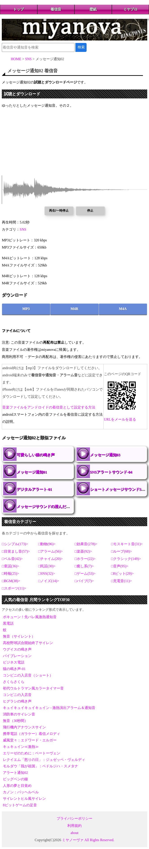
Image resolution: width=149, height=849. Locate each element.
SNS (23, 229)
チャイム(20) (50, 559)
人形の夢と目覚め (17, 785)
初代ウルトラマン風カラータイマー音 (33, 688)
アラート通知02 (15, 773)
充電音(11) (121, 581)
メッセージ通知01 (32, 472)
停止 (90, 210)
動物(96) (46, 544)
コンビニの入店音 (17, 695)
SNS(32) (46, 573)
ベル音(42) (12, 559)
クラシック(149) (126, 559)
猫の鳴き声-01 (14, 669)
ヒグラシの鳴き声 (17, 701)
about (74, 833)
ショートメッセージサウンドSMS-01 (83, 488)
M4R (75, 309)
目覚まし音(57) (16, 551)
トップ (18, 9)
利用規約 (74, 826)
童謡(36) (10, 566)
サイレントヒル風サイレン (24, 798)
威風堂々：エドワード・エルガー (30, 740)
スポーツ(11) (14, 588)
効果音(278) (86, 544)
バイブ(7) (84, 581)
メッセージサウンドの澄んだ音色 (45, 506)
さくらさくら (13, 682)
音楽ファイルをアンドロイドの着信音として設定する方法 (48, 407)
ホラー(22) (85, 559)
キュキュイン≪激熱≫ (21, 747)
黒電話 (8, 623)
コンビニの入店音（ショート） (28, 675)
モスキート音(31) (127, 544)
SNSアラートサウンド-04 (111, 472)
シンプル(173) (15, 544)
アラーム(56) (50, 551)
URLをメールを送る (120, 419)
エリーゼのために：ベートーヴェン (31, 753)
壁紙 (93, 9)
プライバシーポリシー (74, 818)
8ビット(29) (122, 573)
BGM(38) (11, 581)
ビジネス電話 (13, 662)
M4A (123, 309)
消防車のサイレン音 (19, 714)
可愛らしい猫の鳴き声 (36, 455)
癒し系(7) (84, 566)
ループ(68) (121, 551)
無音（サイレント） (19, 636)
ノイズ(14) (48, 581)
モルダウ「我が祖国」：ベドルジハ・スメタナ (40, 766)
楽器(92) (83, 551)
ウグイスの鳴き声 (17, 649)
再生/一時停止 (59, 210)
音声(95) (119, 566)
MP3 (26, 309)
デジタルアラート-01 (34, 489)
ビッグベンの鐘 (15, 779)
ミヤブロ (130, 9)
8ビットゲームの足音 (20, 805)
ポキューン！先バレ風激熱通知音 (30, 617)
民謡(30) (46, 566)
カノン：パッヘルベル (21, 792)
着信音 (56, 9)
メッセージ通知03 (105, 455)
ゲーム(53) (85, 573)
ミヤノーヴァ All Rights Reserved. (88, 840)
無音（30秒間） (15, 721)
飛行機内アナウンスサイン (24, 727)
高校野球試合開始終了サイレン (28, 643)
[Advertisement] (74, 144)
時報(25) (10, 573)
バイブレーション (17, 656)
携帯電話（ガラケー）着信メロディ (31, 734)
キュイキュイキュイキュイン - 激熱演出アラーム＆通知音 (49, 708)
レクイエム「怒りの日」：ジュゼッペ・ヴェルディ (44, 760)
